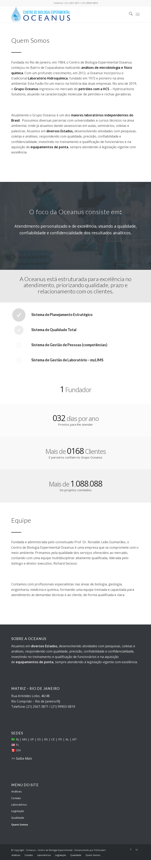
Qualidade (17, 817)
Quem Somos (19, 824)
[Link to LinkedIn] (137, 849)
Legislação (17, 811)
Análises (16, 791)
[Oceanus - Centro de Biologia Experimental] (62, 14)
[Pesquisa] (129, 14)
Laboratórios (19, 804)
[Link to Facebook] (131, 849)
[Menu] (138, 14)
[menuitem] (129, 14)
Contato (16, 798)
